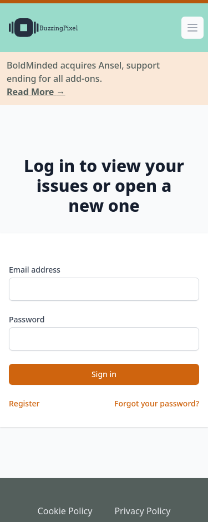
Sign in (104, 374)
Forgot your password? (156, 403)
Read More (36, 92)
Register (24, 403)
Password (26, 319)
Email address (34, 269)
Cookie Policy (65, 511)
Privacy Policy (142, 511)
